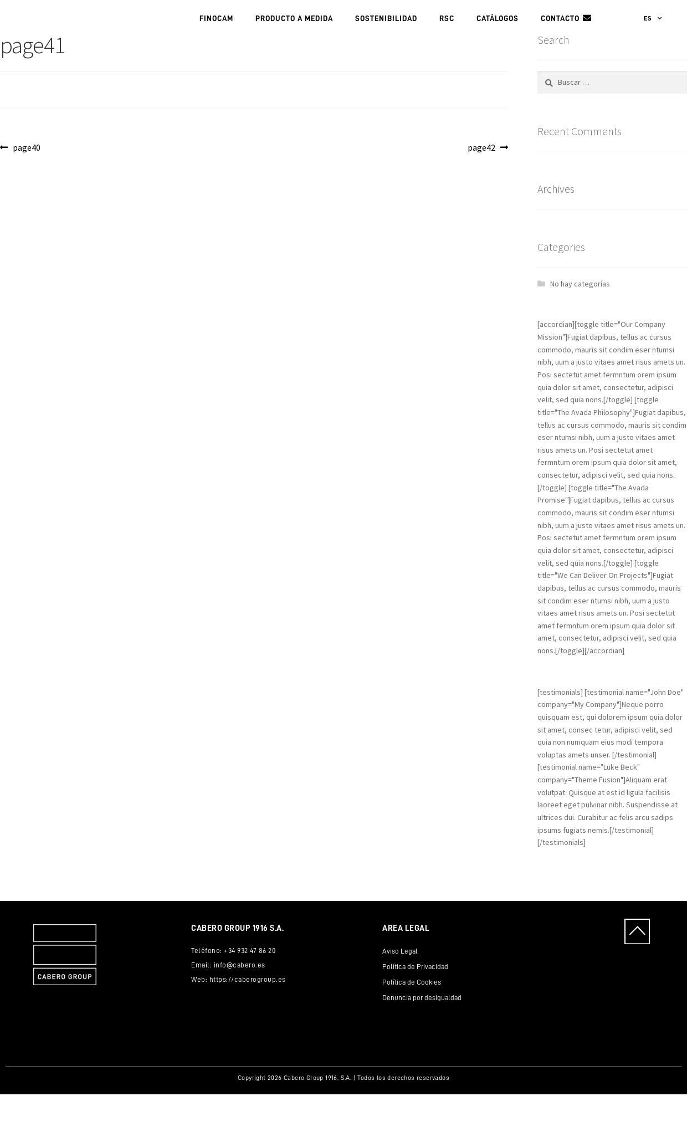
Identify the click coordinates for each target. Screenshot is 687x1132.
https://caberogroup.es (247, 1016)
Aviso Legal (400, 988)
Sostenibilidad (386, 37)
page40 (26, 184)
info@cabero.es (239, 1002)
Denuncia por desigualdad (422, 1034)
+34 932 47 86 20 (249, 987)
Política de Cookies (411, 1019)
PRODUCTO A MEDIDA (294, 37)
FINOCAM (216, 37)
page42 (486, 184)
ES (653, 37)
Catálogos (497, 37)
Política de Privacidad (415, 1003)
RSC (446, 37)
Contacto (560, 37)
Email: (202, 1002)
